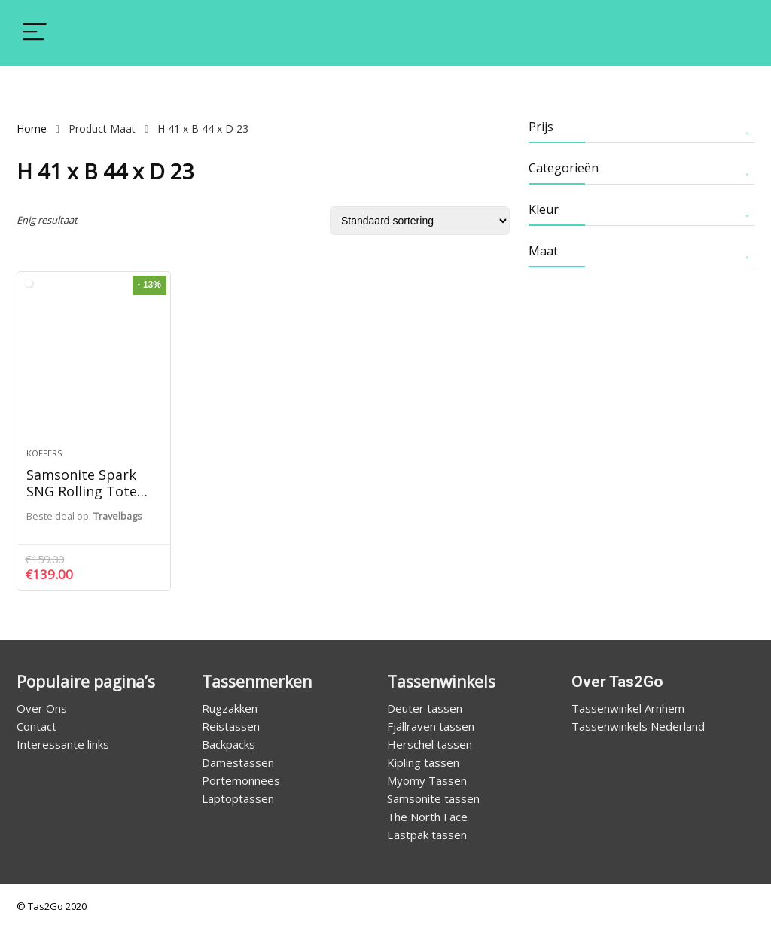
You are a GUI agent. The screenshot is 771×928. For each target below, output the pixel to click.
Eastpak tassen (427, 834)
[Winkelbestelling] (420, 220)
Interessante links (63, 744)
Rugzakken (230, 708)
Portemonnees (241, 780)
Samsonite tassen (433, 798)
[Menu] (35, 33)
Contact (36, 726)
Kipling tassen (423, 762)
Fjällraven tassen (430, 726)
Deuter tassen (424, 708)
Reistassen (231, 726)
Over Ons (42, 708)
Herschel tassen (429, 744)
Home (32, 128)
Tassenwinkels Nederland (638, 726)
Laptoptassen (238, 798)
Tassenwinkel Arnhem (627, 708)
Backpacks (228, 744)
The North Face (427, 816)
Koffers (44, 453)
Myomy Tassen (427, 780)
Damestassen (238, 762)
